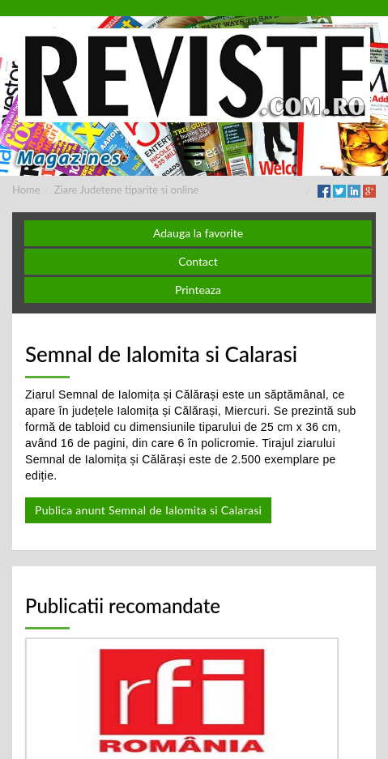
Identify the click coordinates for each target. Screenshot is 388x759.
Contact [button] (198, 261)
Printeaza (198, 289)
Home (26, 189)
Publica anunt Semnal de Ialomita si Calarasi (148, 510)
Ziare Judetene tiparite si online (126, 189)
